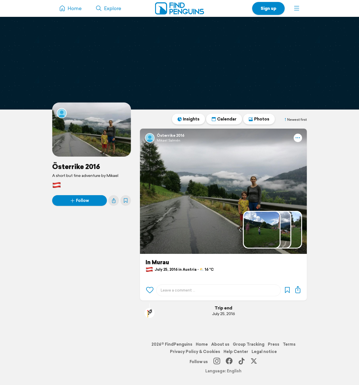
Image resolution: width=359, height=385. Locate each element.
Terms (289, 344)
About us (220, 344)
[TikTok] (241, 362)
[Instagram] (216, 362)
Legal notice (264, 351)
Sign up (268, 8)
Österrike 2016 (76, 166)
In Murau (157, 262)
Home (202, 344)
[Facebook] (229, 362)
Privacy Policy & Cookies (195, 351)
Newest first (295, 119)
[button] (297, 8)
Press (273, 344)
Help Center (236, 351)
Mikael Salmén (168, 140)
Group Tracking (248, 344)
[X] (253, 362)
